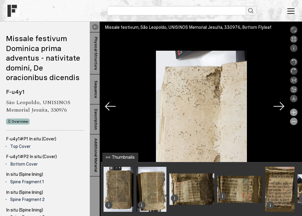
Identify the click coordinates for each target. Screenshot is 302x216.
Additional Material (96, 155)
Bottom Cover (24, 164)
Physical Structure (96, 53)
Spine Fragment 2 (27, 199)
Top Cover (20, 146)
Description (96, 119)
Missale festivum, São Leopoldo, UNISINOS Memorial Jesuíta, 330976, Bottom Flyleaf (188, 27)
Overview (20, 121)
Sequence (96, 89)
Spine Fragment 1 (27, 181)
